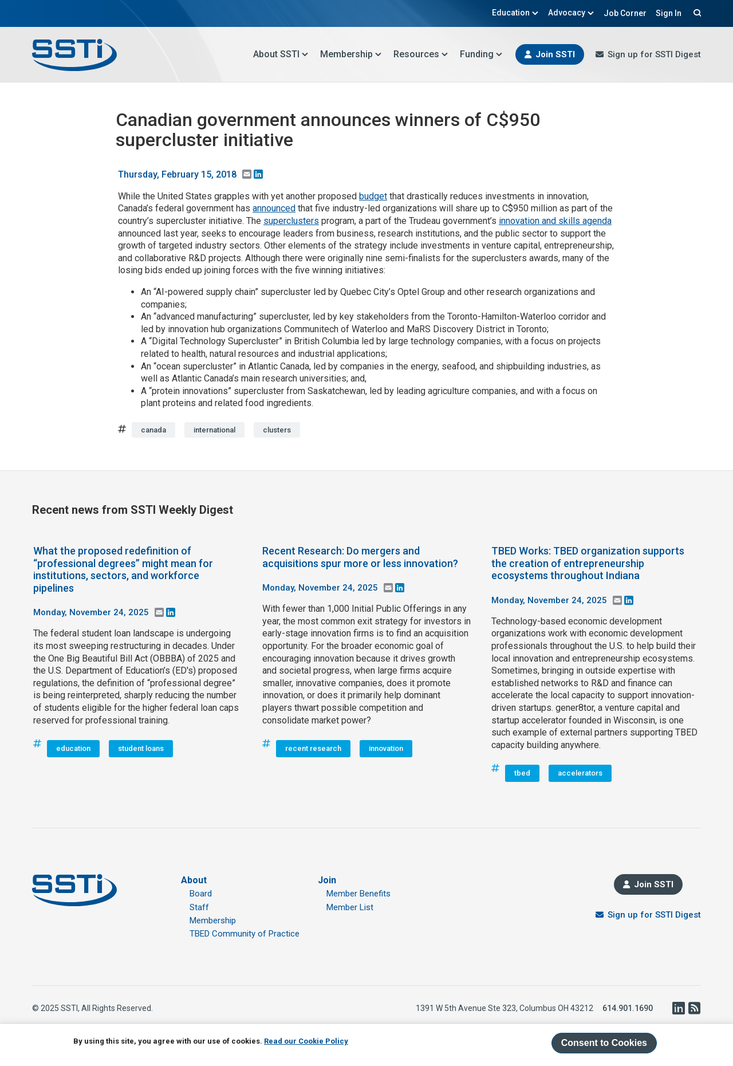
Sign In (668, 13)
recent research (313, 748)
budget (373, 196)
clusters (277, 430)
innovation (386, 748)
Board (201, 893)
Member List (349, 907)
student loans (141, 748)
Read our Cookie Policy (306, 1041)
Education (515, 12)
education (73, 748)
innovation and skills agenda (555, 220)
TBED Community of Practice (244, 934)
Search (696, 12)
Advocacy (571, 12)
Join (327, 880)
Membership (351, 54)
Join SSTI (555, 54)
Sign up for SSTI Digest (654, 54)
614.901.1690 (627, 1008)
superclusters (291, 220)
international (214, 430)
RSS (694, 1008)
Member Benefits (358, 893)
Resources (420, 54)
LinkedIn (678, 1008)
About (194, 880)
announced (274, 208)
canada (153, 430)
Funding (481, 54)
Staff (199, 907)
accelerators (580, 773)
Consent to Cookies (604, 1043)
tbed (522, 773)
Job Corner (625, 13)
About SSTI (281, 54)
